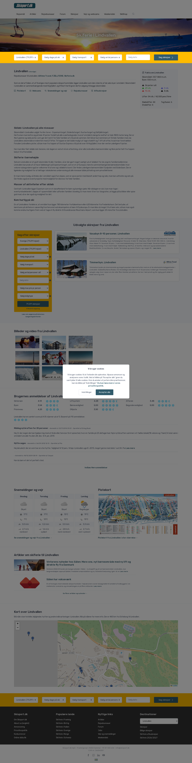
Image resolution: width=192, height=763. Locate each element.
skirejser (166, 57)
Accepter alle (104, 392)
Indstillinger (87, 392)
